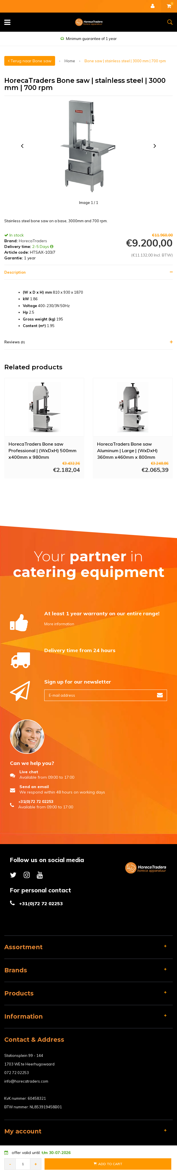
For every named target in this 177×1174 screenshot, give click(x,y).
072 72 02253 (16, 1072)
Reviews (14, 342)
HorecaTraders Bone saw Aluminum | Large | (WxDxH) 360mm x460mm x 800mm (127, 450)
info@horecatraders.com (26, 1081)
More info (39, 486)
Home (70, 61)
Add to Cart (108, 1164)
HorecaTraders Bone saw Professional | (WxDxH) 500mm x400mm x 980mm (43, 450)
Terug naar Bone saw (29, 60)
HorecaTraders (33, 240)
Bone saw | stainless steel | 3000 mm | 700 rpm (125, 61)
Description (15, 272)
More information (59, 624)
